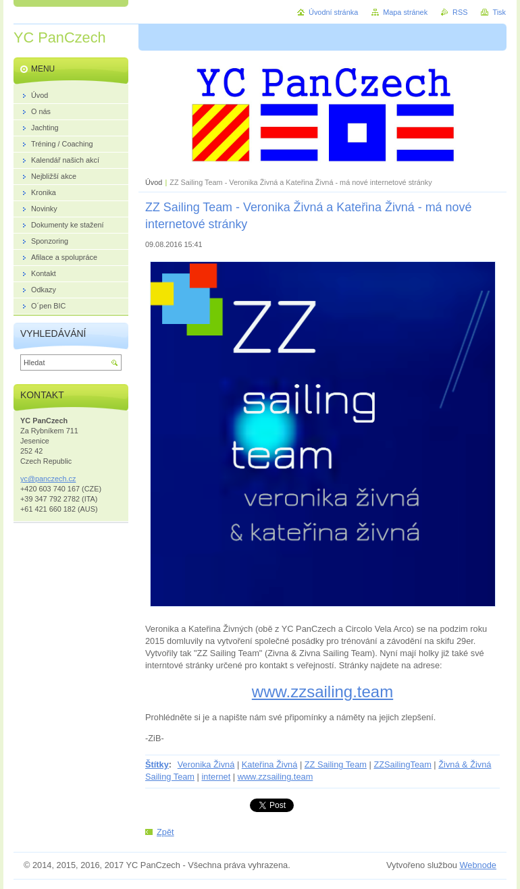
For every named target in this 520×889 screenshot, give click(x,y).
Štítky (157, 764)
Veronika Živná (206, 764)
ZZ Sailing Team (336, 764)
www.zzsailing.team (322, 691)
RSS (459, 12)
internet (216, 777)
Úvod (153, 182)
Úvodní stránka (333, 12)
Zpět (165, 832)
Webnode (477, 865)
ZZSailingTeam (402, 764)
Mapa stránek (405, 12)
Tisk (499, 12)
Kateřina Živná (270, 764)
